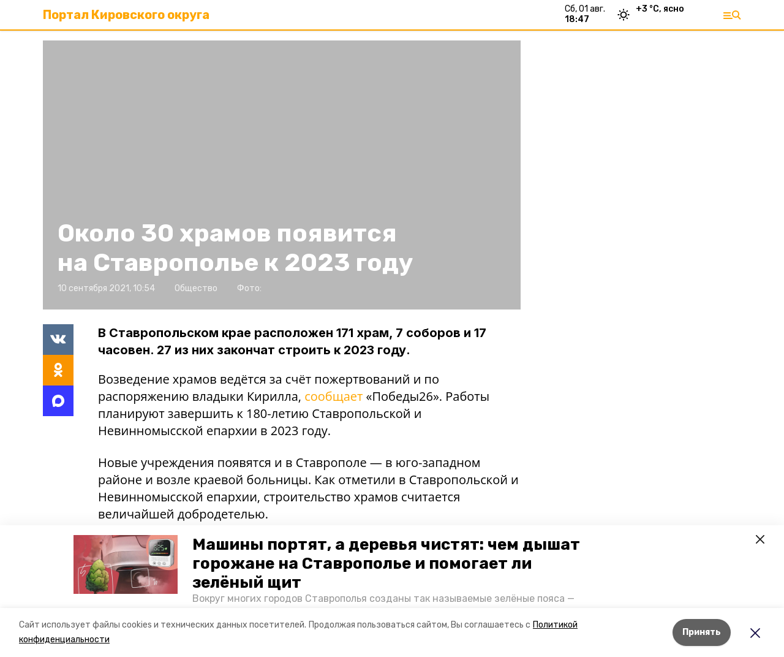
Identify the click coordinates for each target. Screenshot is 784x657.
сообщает (333, 396)
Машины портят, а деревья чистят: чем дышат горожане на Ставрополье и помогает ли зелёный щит (386, 563)
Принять (701, 632)
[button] (126, 564)
